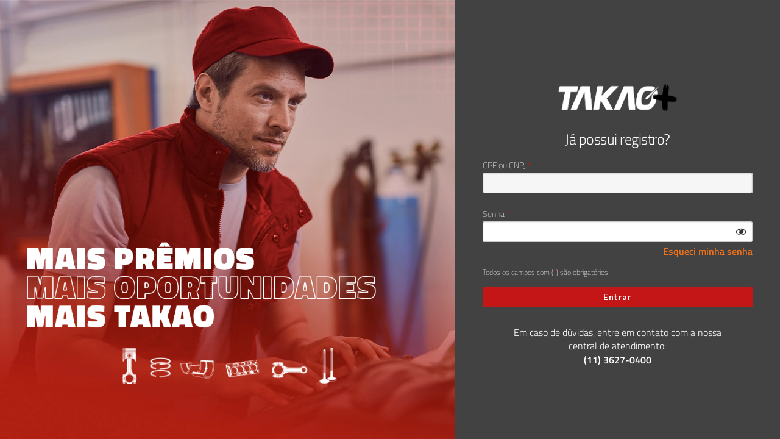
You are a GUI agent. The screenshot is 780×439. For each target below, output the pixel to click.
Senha (494, 214)
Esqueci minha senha (708, 251)
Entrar (617, 296)
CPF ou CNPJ (504, 165)
